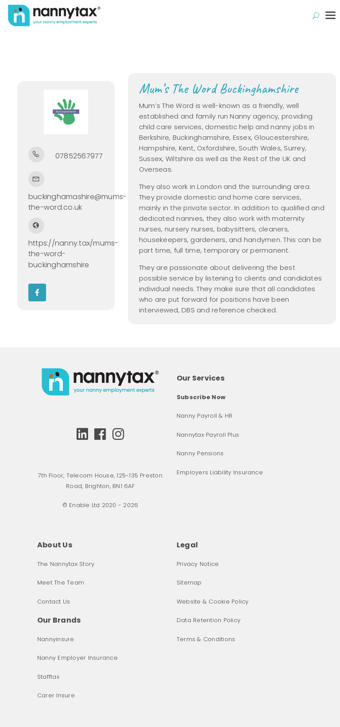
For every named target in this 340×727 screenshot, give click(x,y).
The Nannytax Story (65, 564)
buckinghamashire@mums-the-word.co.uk (77, 202)
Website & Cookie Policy (213, 601)
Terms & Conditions (206, 639)
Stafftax (48, 677)
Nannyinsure (55, 639)
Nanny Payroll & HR (204, 416)
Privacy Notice (198, 564)
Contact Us (53, 601)
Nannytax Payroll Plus (208, 435)
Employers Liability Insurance (220, 472)
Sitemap (189, 582)
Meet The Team (60, 582)
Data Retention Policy (208, 620)
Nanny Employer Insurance (77, 658)
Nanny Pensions (200, 453)
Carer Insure (56, 695)
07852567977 (79, 156)
